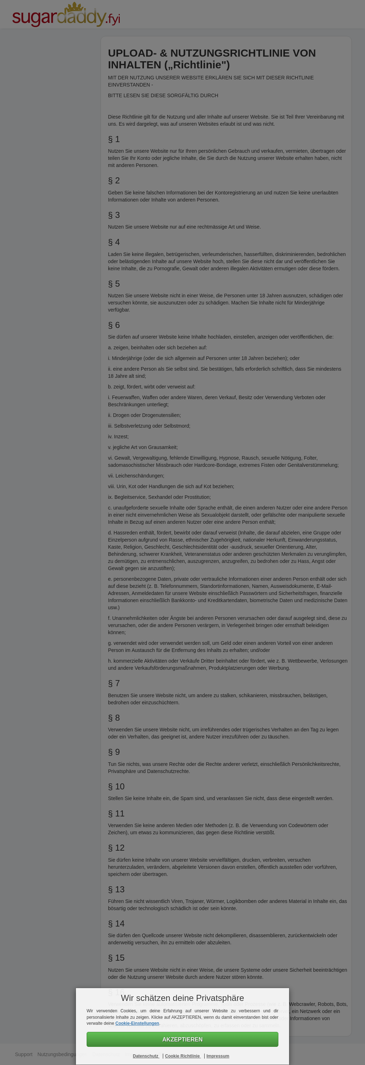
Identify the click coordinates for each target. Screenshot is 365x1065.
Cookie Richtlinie (183, 1056)
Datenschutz (146, 1056)
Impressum (217, 1056)
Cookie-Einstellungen (137, 1023)
